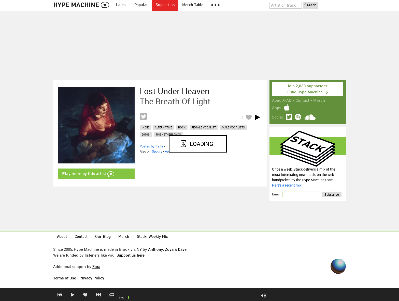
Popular (141, 5)
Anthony (155, 249)
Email (276, 194)
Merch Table (192, 5)
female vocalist (204, 127)
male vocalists (233, 127)
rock (182, 127)
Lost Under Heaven (174, 91)
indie (145, 127)
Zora (96, 266)
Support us (165, 5)
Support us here (131, 255)
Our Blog (103, 237)
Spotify (157, 151)
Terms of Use (64, 277)
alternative (163, 127)
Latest (121, 5)
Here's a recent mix (287, 185)
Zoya (169, 249)
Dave (182, 249)
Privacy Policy (91, 277)
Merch (319, 101)
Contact (302, 101)
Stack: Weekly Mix (152, 237)
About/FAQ (281, 101)
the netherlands (168, 134)
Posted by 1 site (151, 146)
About (62, 237)
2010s (146, 134)
